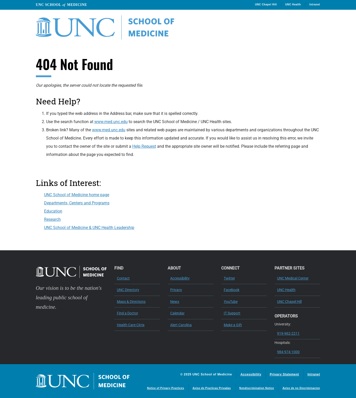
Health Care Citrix (131, 325)
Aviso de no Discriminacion (301, 388)
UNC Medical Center (293, 278)
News (174, 302)
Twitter (229, 278)
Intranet (314, 4)
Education (53, 211)
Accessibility (180, 278)
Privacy (176, 290)
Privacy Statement (284, 374)
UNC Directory (128, 290)
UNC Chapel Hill (266, 4)
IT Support (232, 313)
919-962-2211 (288, 333)
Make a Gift (233, 325)
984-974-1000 (288, 352)
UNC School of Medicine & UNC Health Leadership (89, 227)
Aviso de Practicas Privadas (211, 388)
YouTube (231, 302)
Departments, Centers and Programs (76, 203)
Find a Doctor (127, 313)
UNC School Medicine (61, 5)
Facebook (231, 290)
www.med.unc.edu (111, 121)
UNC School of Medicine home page (76, 194)
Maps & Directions (131, 302)
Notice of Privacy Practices (165, 388)
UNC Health (293, 4)
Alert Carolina (181, 325)
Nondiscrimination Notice (256, 388)
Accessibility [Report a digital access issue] (250, 374)
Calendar (177, 313)
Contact (123, 278)
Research (52, 219)
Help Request (144, 146)
